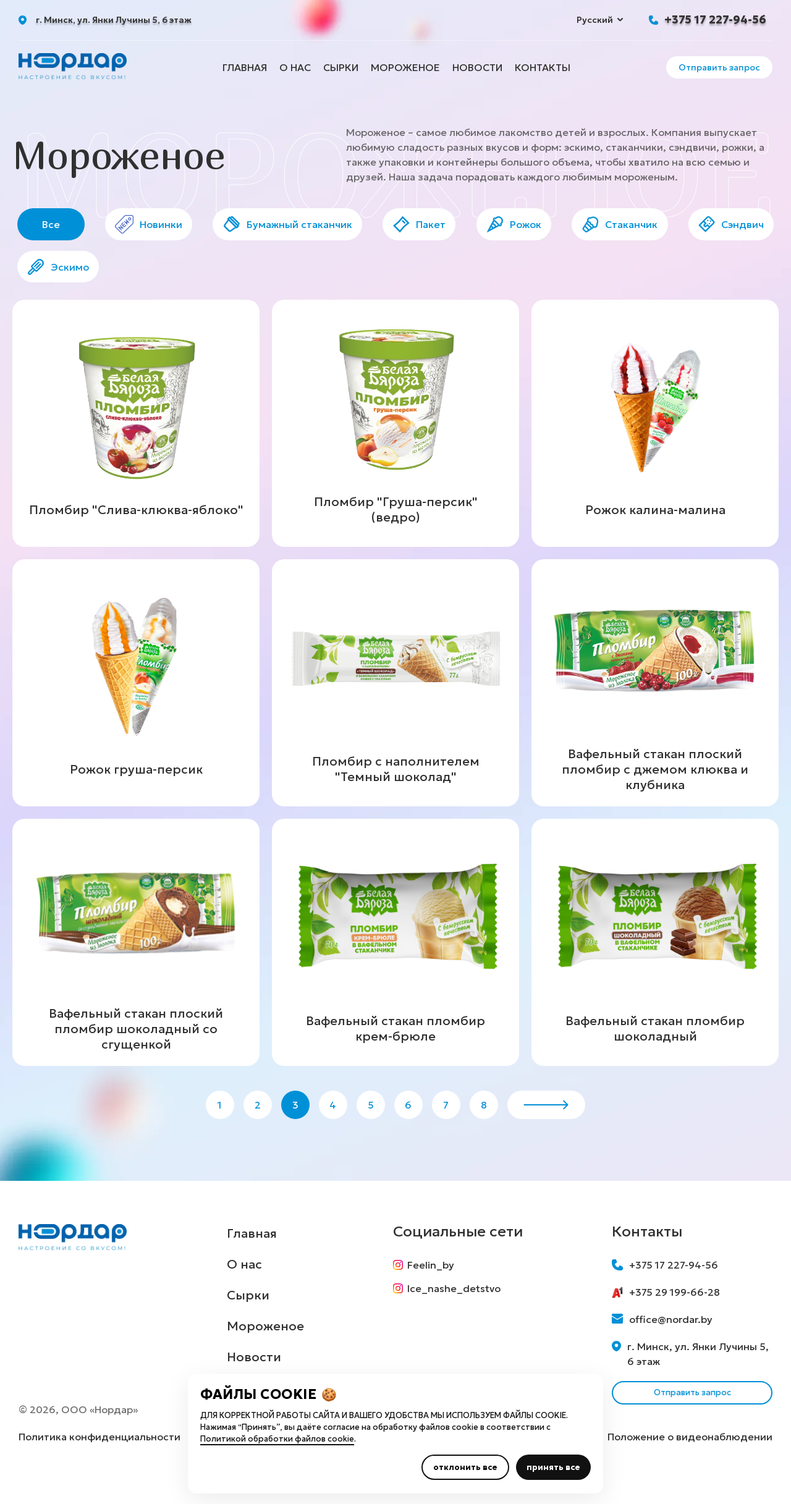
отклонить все (465, 1467)
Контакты (542, 67)
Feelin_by (428, 1286)
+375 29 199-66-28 (666, 1314)
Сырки (340, 67)
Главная (244, 67)
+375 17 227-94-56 (715, 19)
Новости (477, 67)
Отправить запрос (719, 67)
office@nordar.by (662, 1341)
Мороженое (405, 67)
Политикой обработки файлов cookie (277, 1439)
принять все (553, 1467)
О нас (295, 67)
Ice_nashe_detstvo (451, 1315)
